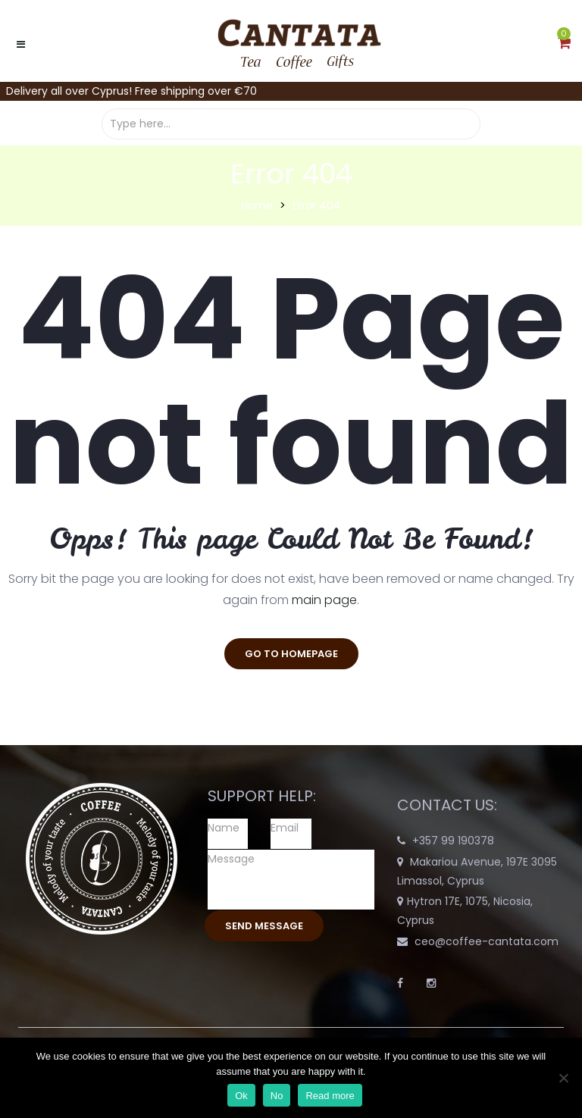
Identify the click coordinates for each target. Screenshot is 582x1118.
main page (324, 600)
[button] (564, 44)
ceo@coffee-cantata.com (487, 941)
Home (257, 205)
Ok (241, 1095)
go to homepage (291, 654)
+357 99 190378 (453, 840)
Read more (329, 1095)
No (277, 1095)
